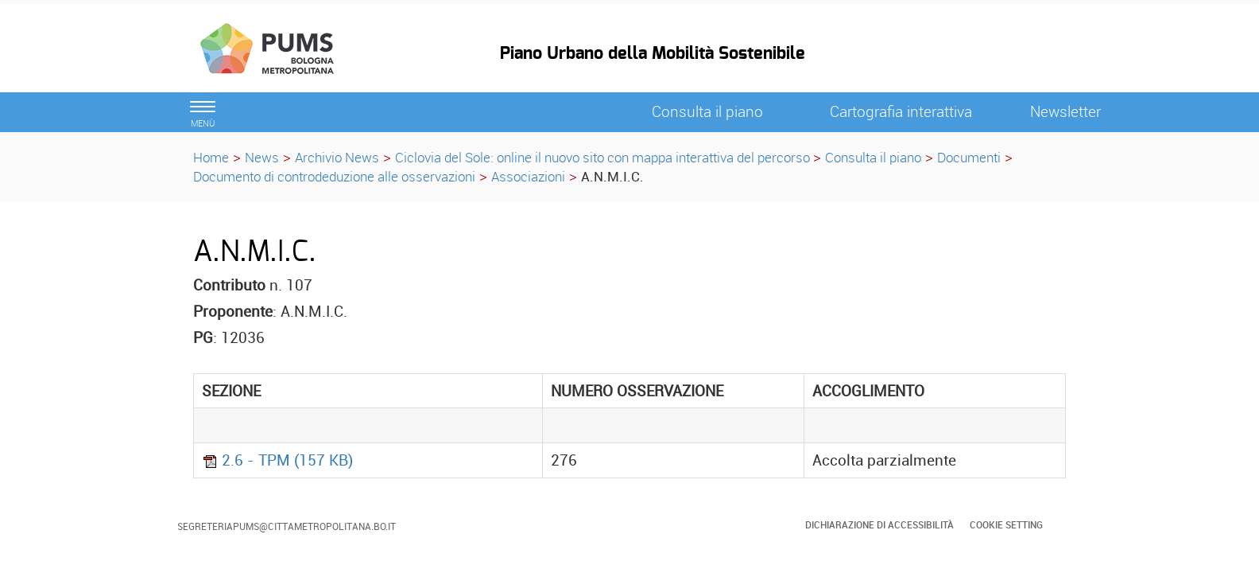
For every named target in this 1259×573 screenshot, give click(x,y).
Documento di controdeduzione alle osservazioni (334, 176)
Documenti (969, 157)
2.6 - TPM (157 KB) (277, 460)
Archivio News (337, 157)
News (262, 157)
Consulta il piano (873, 157)
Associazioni (528, 176)
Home (211, 157)
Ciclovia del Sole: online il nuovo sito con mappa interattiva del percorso (604, 157)
